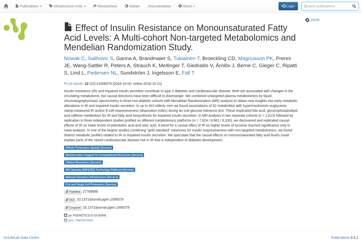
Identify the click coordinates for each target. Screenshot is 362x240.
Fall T (188, 73)
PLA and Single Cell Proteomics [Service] (91, 184)
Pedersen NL (102, 73)
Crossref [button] (73, 207)
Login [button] (288, 6)
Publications (28, 6)
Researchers (105, 6)
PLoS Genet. (74, 84)
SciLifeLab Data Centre (21, 238)
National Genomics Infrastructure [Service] (92, 177)
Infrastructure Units (67, 6)
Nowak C (74, 58)
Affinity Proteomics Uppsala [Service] (88, 147)
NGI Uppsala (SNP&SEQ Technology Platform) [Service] (100, 169)
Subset (132, 6)
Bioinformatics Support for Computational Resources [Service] (104, 154)
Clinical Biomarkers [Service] (83, 162)
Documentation (159, 6)
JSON (312, 20)
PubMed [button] (73, 191)
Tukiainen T (186, 58)
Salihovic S (100, 58)
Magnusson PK (255, 58)
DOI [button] (70, 200)
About (186, 6)
